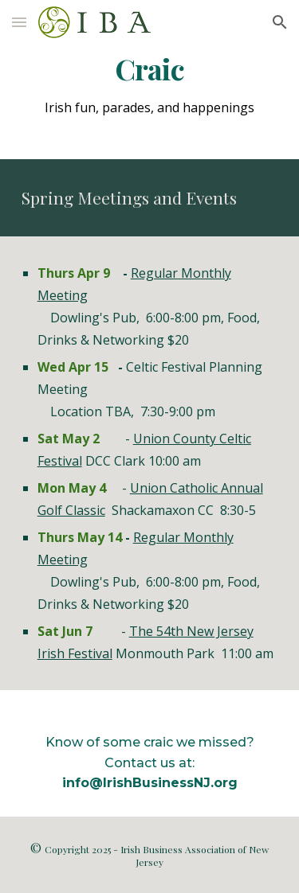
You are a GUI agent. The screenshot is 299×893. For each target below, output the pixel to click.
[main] (150, 69)
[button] (19, 22)
